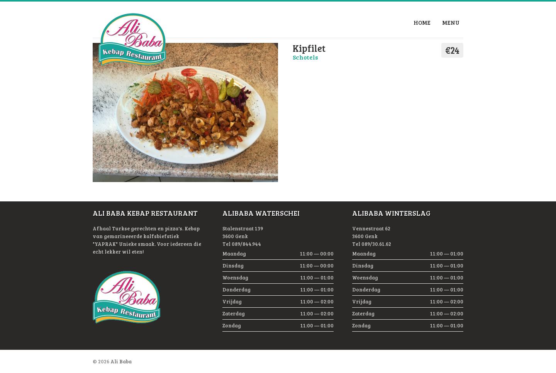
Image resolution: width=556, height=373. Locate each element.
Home (422, 22)
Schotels (305, 57)
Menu (450, 22)
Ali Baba (121, 361)
